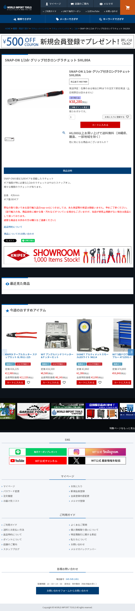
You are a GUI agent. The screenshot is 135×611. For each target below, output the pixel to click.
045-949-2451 (72, 579)
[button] (131, 352)
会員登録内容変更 (80, 496)
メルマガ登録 (78, 500)
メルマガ (108, 3)
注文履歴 (8, 496)
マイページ (55, 3)
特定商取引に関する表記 (83, 534)
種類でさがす (24, 19)
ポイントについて (12, 539)
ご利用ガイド (50, 11)
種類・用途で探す (21, 28)
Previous (5, 411)
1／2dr (74, 28)
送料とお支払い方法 (13, 529)
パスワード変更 (11, 491)
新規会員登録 (78, 491)
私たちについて (79, 539)
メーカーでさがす (69, 19)
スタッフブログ (11, 549)
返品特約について (13, 226)
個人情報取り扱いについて (85, 529)
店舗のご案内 (82, 3)
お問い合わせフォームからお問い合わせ (67, 590)
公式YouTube (93, 11)
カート (127, 7)
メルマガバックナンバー (83, 549)
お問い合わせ (112, 11)
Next (130, 407)
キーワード (113, 19)
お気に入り (76, 486)
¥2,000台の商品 (79, 152)
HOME (8, 28)
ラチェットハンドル (40, 28)
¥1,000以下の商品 (80, 147)
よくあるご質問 (79, 524)
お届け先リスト (11, 500)
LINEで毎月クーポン (72, 11)
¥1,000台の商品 (102, 147)
